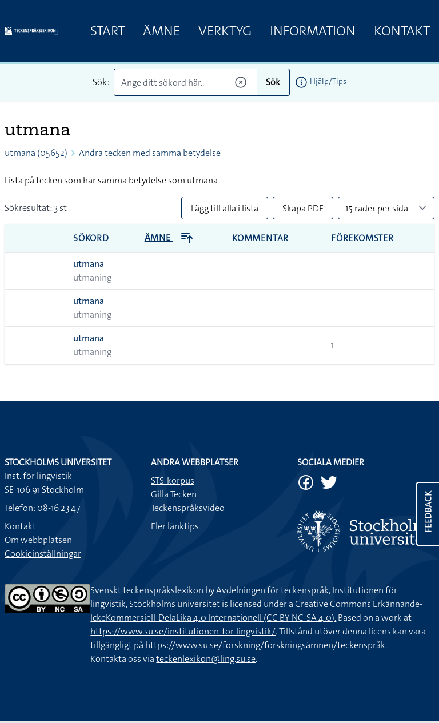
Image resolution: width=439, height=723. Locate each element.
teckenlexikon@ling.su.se (206, 659)
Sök (273, 82)
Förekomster (362, 238)
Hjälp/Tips (328, 81)
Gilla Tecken (174, 494)
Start (107, 31)
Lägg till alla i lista (224, 208)
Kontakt (402, 31)
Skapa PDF (303, 208)
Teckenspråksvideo (188, 508)
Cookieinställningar (43, 554)
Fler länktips (175, 526)
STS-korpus (172, 480)
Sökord (91, 238)
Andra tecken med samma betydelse (150, 153)
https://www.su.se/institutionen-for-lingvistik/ (183, 631)
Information (313, 31)
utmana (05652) (36, 153)
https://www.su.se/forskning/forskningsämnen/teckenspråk (265, 645)
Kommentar (260, 238)
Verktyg (225, 31)
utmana (88, 264)
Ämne (161, 31)
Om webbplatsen (38, 540)
